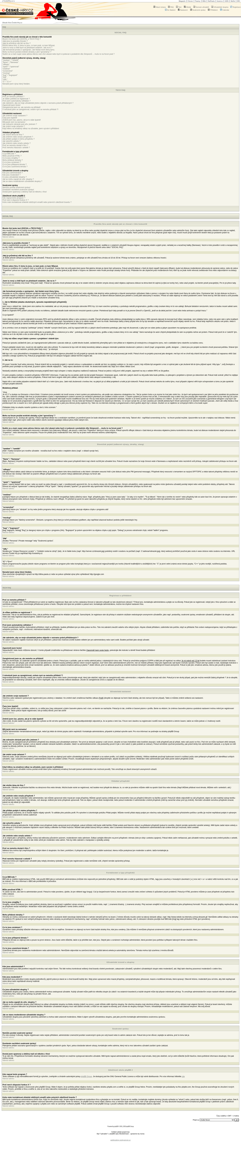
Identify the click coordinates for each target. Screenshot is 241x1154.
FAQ (171, 7)
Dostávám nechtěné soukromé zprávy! (18, 190)
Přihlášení (213, 10)
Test (178, 7)
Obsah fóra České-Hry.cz (12, 22)
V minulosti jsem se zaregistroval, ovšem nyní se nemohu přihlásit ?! (30, 109)
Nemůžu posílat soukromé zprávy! (16, 187)
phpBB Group (86, 1076)
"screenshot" (7, 71)
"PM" (4, 77)
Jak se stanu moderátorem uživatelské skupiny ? (22, 181)
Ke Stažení (170, 10)
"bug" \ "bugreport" (10, 75)
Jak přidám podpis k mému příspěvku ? (18, 139)
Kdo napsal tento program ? (13, 198)
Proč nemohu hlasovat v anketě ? (16, 147)
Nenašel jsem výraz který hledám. (16, 84)
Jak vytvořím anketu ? (11, 141)
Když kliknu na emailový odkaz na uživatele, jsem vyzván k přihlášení (30, 128)
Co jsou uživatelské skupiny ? (14, 177)
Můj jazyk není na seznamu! (13, 122)
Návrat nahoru (8, 237)
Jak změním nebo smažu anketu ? (16, 143)
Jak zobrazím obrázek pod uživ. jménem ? (19, 124)
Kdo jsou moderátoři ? (11, 175)
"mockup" (6, 73)
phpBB (116, 1126)
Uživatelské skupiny (220, 7)
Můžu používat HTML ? (12, 156)
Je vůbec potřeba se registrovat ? (16, 99)
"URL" (5, 79)
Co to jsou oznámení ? (11, 162)
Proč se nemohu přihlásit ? (13, 97)
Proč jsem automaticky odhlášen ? (16, 101)
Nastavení (183, 10)
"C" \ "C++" (6, 82)
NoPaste (211, 1)
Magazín (182, 1)
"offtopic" (6, 64)
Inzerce (220, 1)
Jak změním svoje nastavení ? (14, 116)
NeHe (233, 1)
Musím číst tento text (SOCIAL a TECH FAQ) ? (21, 39)
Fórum (190, 1)
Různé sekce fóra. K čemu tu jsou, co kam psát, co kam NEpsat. (28, 45)
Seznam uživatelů (201, 7)
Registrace (235, 7)
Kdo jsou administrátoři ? (12, 173)
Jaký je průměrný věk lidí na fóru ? (16, 43)
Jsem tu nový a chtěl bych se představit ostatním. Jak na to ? (27, 48)
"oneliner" (6, 69)
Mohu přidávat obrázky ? (12, 160)
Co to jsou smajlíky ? (11, 158)
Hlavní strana (159, 7)
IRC (238, 1)
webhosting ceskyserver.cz (121, 1140)
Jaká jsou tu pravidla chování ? (15, 41)
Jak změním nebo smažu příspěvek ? (17, 137)
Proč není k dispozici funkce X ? (15, 200)
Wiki (204, 1)
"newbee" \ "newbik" (10, 60)
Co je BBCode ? (9, 154)
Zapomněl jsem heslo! (11, 105)
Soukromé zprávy (198, 10)
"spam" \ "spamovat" (10, 67)
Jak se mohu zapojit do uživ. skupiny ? (18, 179)
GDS (227, 1)
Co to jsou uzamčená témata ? (15, 167)
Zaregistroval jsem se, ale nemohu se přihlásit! (21, 107)
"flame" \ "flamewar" (10, 62)
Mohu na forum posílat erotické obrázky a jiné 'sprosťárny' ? (26, 52)
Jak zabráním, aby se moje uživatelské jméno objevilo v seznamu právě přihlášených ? (37, 103)
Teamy (197, 1)
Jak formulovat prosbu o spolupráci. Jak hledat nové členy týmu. (28, 50)
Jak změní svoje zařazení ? (13, 126)
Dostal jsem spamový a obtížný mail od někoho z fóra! (24, 192)
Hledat (187, 7)
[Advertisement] (120, 1137)
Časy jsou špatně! (9, 118)
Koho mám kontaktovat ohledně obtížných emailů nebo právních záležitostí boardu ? (36, 202)
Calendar (224, 10)
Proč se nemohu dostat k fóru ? (15, 145)
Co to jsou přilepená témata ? (14, 164)
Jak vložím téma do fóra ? (13, 135)
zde (183, 1076)
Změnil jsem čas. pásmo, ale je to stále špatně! (21, 120)
